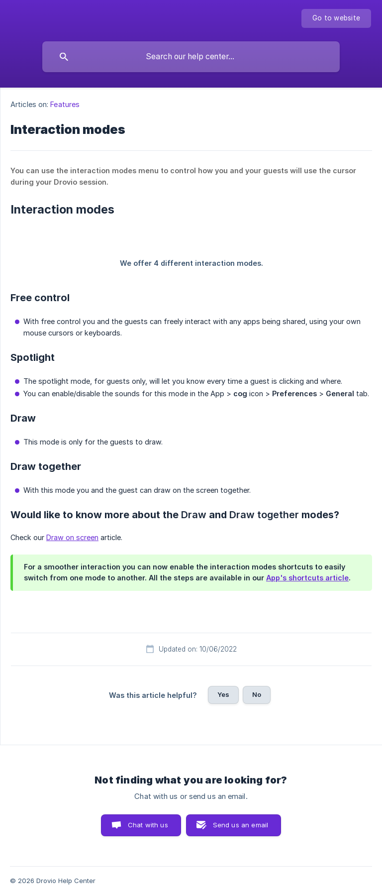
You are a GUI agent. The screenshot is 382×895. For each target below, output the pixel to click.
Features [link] (65, 104)
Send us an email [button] (240, 825)
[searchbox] (191, 56)
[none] (336, 18)
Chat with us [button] (148, 825)
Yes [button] (223, 694)
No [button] (256, 694)
